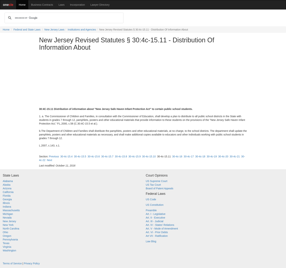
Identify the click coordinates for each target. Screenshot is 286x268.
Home (22, 4)
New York (8, 224)
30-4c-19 (212, 156)
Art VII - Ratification (157, 235)
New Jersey (9, 221)
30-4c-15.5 (80, 156)
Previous (54, 156)
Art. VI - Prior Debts (157, 232)
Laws (62, 4)
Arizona (7, 188)
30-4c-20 (223, 156)
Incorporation (77, 4)
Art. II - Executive (155, 217)
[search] (63, 18)
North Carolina (11, 228)
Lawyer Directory (99, 4)
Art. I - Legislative (155, 214)
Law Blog (151, 241)
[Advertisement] (143, 79)
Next (49, 160)
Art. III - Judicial (154, 221)
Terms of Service (12, 263)
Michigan (8, 214)
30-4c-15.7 (107, 156)
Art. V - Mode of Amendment (162, 228)
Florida (7, 195)
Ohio (5, 232)
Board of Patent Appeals (159, 188)
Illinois (6, 203)
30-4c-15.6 (94, 156)
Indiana (7, 206)
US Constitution (154, 204)
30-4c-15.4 (66, 156)
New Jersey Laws (55, 29)
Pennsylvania (10, 239)
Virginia (7, 246)
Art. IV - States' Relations (160, 224)
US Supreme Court (156, 181)
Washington (9, 250)
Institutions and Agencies (82, 29)
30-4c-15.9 (134, 156)
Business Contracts (42, 4)
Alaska (6, 184)
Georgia (7, 199)
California (8, 192)
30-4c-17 (189, 156)
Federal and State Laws (26, 29)
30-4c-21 (235, 156)
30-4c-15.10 (149, 156)
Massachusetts (11, 210)
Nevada (7, 217)
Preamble (151, 210)
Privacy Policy (32, 263)
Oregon (7, 235)
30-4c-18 (200, 156)
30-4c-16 (177, 156)
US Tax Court (153, 184)
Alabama (8, 181)
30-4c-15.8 (121, 156)
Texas (6, 243)
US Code (151, 199)
